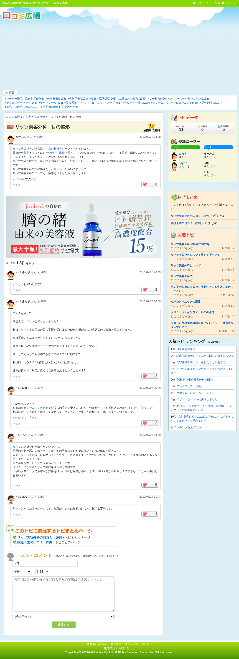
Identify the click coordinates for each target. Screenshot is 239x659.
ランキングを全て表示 (187, 427)
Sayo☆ (183, 163)
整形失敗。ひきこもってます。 (195, 392)
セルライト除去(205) (137, 102)
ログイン (230, 3)
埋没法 (55, 407)
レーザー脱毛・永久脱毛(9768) (25, 98)
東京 (37, 148)
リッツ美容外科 (22, 148)
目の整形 (53, 148)
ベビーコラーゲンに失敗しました (196, 399)
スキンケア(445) (180, 98)
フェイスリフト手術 (188, 386)
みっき (26, 272)
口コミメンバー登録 (208, 3)
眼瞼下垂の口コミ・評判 (34, 542)
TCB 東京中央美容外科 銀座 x (194, 379)
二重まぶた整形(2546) (132, 98)
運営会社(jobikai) (97, 644)
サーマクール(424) (51, 102)
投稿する (63, 624)
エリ (25, 496)
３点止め (42, 407)
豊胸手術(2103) (78, 98)
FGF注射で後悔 (186, 349)
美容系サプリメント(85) (80, 102)
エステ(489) (191, 102)
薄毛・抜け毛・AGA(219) (21, 106)
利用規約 (116, 644)
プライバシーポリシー (138, 644)
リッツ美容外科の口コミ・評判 (39, 537)
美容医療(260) (49, 106)
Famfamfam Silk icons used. (157, 652)
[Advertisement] (119, 54)
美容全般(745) (69, 106)
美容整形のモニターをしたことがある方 (201, 362)
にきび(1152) (201, 98)
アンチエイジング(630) (167, 102)
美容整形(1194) (56, 98)
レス (18, 185)
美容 (9, 92)
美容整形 (39, 116)
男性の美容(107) (212, 102)
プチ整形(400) (158, 98)
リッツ (17, 161)
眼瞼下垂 (64, 152)
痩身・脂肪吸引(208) (103, 98)
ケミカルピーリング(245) (21, 102)
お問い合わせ (126, 648)
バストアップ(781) (109, 102)
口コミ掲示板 (14, 116)
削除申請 (109, 648)
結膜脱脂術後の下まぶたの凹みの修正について (205, 355)
